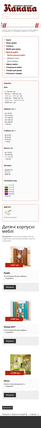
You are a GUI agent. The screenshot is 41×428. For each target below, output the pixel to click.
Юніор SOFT (9, 327)
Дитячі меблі (12, 30)
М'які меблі (11, 43)
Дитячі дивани (12, 61)
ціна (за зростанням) (20, 239)
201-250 (7, 157)
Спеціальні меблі (14, 67)
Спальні (9, 46)
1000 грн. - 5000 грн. (12, 96)
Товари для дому (14, 70)
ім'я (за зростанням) (19, 236)
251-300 (7, 122)
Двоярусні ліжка (13, 58)
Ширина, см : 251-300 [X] (12, 31)
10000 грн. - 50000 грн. (13, 100)
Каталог (4, 30)
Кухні (8, 40)
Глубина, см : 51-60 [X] (28, 31)
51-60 (7, 139)
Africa (7, 381)
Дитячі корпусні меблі (25, 30)
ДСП (6, 172)
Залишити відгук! (10, 217)
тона (8, 185)
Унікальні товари (14, 73)
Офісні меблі (12, 64)
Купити (10, 287)
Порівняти (7, 407)
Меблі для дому (13, 49)
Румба (7, 273)
